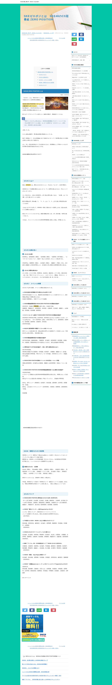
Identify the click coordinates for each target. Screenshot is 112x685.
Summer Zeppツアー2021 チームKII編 (79, 268)
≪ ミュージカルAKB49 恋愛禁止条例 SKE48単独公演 (40, 38)
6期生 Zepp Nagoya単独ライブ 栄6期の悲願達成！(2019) (80, 258)
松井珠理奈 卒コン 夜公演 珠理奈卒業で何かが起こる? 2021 (80, 206)
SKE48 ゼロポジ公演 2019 (77, 255)
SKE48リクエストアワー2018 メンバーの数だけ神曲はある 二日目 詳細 (80, 186)
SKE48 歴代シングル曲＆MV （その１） (79, 288)
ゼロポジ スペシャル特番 (45, 79)
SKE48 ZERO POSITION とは (45, 72)
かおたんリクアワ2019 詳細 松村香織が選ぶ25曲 (80, 190)
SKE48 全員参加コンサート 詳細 (78, 178)
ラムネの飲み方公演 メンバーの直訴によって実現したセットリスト (80, 80)
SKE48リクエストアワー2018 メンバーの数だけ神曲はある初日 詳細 (80, 182)
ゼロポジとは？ (42, 74)
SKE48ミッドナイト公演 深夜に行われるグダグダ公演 (80, 104)
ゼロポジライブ (42, 85)
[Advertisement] (45, 54)
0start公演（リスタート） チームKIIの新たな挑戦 (80, 88)
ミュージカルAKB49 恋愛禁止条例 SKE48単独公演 (35, 672)
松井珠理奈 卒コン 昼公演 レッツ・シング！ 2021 (80, 202)
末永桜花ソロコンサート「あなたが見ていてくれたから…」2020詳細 (80, 279)
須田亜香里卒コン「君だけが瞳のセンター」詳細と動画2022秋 (80, 230)
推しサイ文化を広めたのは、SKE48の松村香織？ (34, 664)
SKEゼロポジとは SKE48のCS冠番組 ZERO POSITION (79, 162)
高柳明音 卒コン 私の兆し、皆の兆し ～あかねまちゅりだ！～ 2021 (80, 198)
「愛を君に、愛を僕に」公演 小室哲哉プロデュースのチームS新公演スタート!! (80, 131)
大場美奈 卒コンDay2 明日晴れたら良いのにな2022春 (80, 214)
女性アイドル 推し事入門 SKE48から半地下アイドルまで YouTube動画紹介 (80, 56)
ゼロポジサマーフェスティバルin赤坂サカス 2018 (80, 252)
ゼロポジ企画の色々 (44, 77)
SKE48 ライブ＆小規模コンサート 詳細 (80, 244)
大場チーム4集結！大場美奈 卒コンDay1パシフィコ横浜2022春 (80, 210)
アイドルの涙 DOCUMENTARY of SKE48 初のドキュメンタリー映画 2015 (41, 675)
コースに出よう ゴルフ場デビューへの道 (80, 327)
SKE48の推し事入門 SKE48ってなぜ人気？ (29, 1)
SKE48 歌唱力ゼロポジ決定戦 (46, 82)
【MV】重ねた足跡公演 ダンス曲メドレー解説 (80, 96)
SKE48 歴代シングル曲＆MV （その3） (79, 304)
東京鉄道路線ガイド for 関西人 (78, 316)
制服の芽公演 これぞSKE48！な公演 (79, 77)
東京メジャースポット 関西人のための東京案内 (80, 320)
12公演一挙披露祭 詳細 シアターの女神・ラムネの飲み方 (80, 127)
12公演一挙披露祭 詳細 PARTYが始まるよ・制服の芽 (80, 119)
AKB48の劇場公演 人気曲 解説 (78, 60)
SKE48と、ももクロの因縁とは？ (30, 668)
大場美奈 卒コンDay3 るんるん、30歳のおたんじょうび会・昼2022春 (80, 218)
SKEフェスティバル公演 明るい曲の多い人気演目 (80, 100)
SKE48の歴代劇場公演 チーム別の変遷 (80, 70)
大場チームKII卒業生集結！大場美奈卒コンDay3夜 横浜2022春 (80, 222)
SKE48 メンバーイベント (77, 276)
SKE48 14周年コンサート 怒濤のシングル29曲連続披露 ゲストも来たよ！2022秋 (80, 234)
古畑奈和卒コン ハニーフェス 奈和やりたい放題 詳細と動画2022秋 (80, 226)
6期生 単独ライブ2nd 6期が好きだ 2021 (79, 265)
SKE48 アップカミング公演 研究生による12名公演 (80, 84)
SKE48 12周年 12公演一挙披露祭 (78, 111)
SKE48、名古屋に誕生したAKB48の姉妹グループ (35, 660)
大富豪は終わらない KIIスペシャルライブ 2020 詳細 (80, 262)
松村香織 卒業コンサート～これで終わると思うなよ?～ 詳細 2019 (80, 194)
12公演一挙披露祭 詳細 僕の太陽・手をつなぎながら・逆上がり (80, 123)
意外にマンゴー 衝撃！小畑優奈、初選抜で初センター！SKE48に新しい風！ (80, 308)
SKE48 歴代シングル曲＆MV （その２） (79, 296)
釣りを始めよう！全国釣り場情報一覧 (79, 324)
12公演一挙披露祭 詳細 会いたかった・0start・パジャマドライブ (80, 115)
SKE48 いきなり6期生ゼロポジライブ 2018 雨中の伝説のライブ (81, 248)
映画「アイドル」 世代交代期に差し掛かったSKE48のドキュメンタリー (41, 679)
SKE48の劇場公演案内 (76, 68)
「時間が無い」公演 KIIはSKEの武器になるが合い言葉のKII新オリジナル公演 (80, 135)
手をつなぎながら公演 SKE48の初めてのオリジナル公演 (80, 74)
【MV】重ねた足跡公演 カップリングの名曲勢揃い (80, 92)
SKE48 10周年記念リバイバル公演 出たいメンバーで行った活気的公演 (80, 108)
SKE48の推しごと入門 (76, 143)
